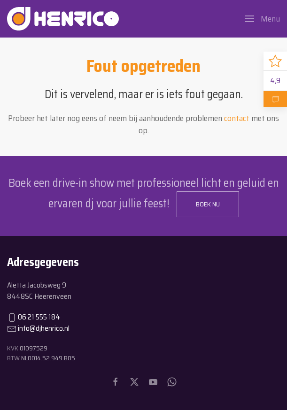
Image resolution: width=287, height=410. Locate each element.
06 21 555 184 (39, 317)
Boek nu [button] (208, 204)
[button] (262, 19)
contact (236, 118)
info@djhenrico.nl (44, 328)
